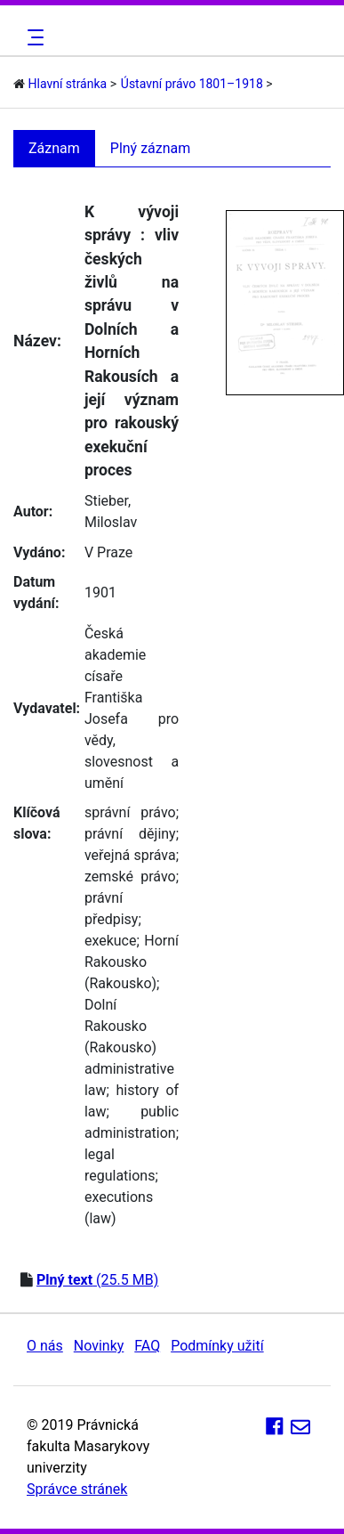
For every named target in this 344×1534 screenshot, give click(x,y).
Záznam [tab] (54, 148)
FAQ (147, 1345)
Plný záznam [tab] (150, 148)
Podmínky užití (217, 1345)
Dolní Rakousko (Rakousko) (120, 1026)
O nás (45, 1345)
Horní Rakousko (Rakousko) (131, 962)
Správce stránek (77, 1489)
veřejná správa (130, 855)
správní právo (130, 812)
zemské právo (130, 876)
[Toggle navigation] (32, 37)
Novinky (99, 1345)
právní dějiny (130, 833)
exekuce (110, 940)
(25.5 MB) (97, 1279)
